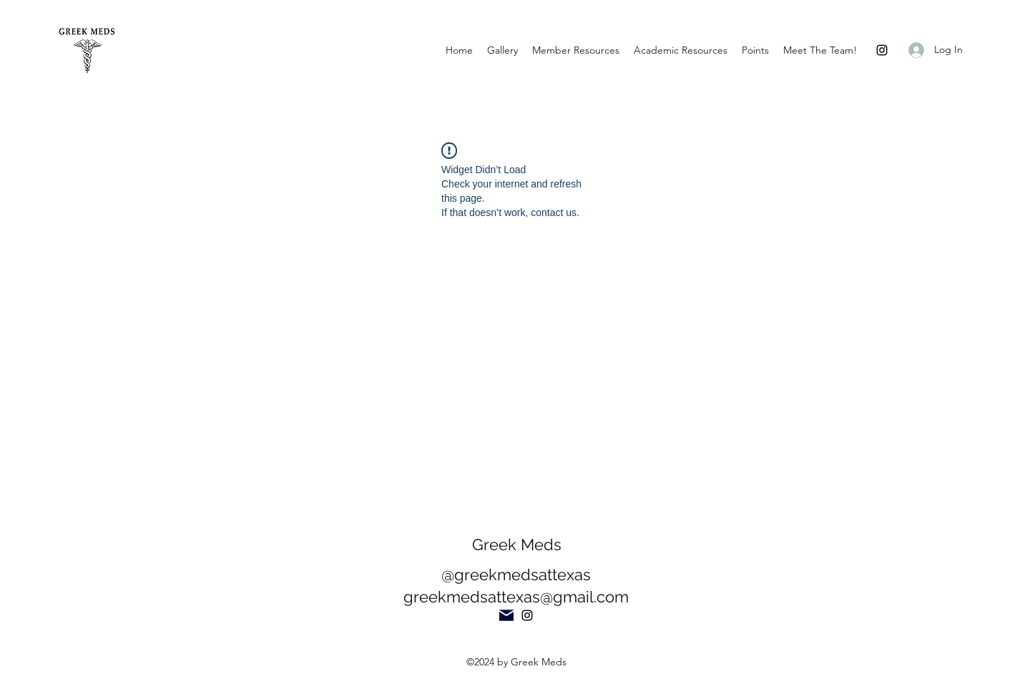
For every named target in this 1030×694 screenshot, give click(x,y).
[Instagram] (882, 50)
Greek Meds (516, 544)
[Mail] (506, 615)
